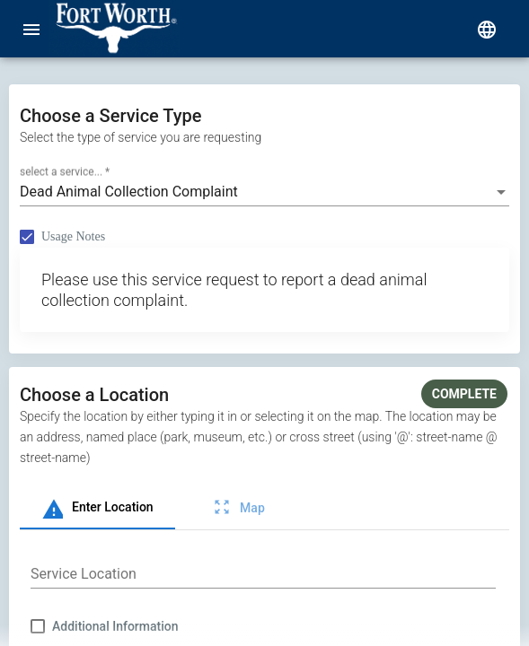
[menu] (31, 29)
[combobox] (264, 192)
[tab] (97, 507)
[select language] (487, 29)
